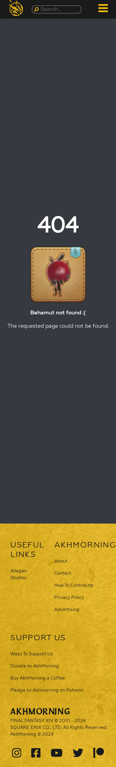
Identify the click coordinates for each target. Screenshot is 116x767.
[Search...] (57, 9)
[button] (17, 8)
